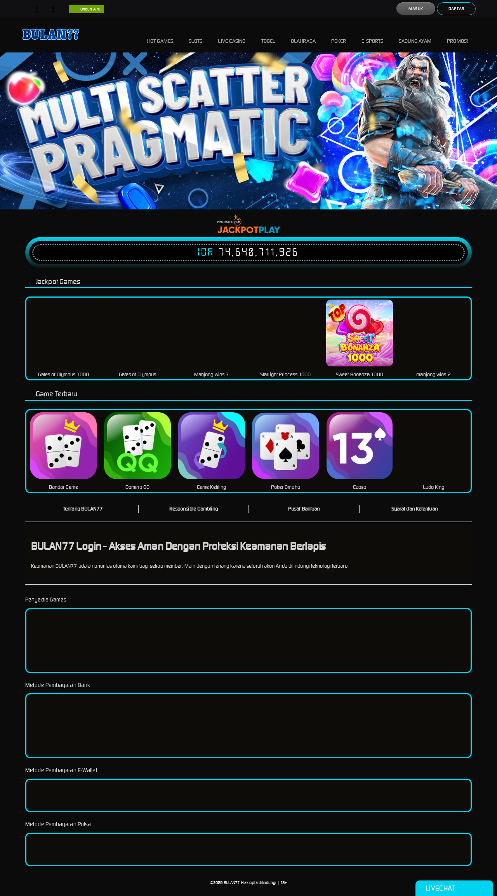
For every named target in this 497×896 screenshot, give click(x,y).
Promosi (457, 35)
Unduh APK (86, 9)
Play (269, 230)
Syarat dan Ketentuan (414, 509)
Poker (338, 35)
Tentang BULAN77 (83, 509)
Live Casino (231, 35)
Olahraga (303, 35)
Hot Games (160, 35)
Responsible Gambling (193, 509)
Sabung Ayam (415, 35)
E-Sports (372, 35)
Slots (196, 35)
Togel (268, 35)
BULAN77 (232, 882)
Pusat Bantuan (304, 509)
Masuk (415, 8)
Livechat (454, 888)
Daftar (456, 8)
